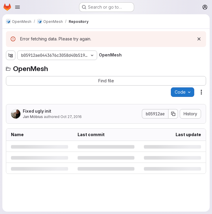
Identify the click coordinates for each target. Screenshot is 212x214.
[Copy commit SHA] (173, 114)
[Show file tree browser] (10, 55)
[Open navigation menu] (17, 7)
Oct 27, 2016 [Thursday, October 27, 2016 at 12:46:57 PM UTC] (71, 116)
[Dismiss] (199, 39)
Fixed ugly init (37, 111)
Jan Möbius (33, 116)
